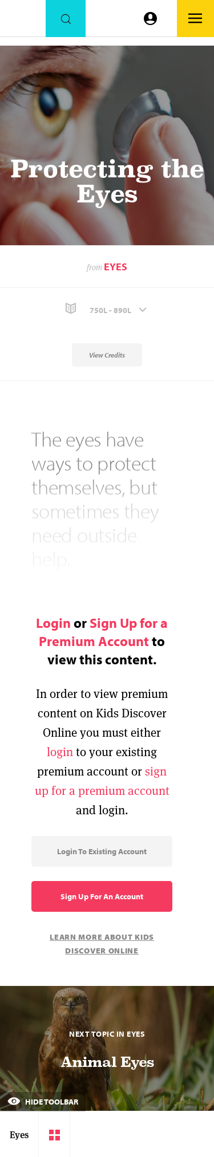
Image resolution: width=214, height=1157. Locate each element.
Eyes (115, 266)
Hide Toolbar (42, 1102)
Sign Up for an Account (101, 896)
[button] (107, 308)
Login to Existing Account (102, 851)
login (60, 752)
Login (53, 622)
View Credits (107, 355)
